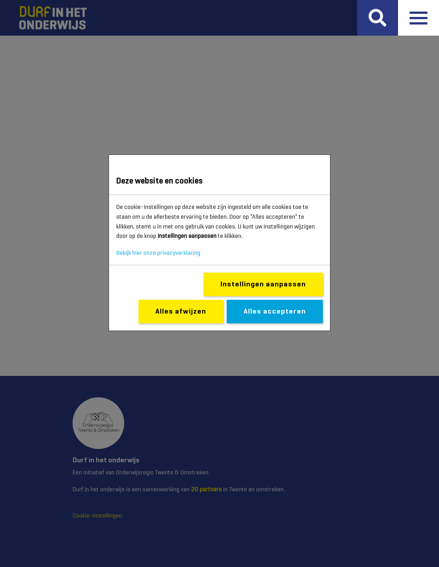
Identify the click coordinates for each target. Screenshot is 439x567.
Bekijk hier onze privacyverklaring (158, 253)
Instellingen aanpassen (263, 284)
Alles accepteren (275, 311)
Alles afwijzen (180, 311)
